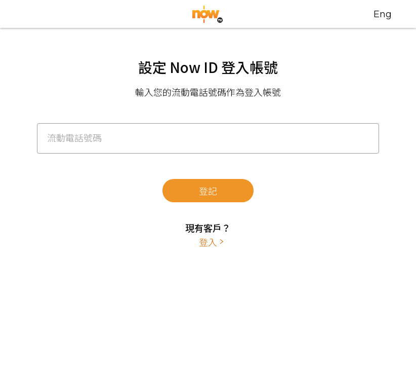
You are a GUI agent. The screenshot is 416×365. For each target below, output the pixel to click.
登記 (208, 190)
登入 (208, 241)
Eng (382, 14)
